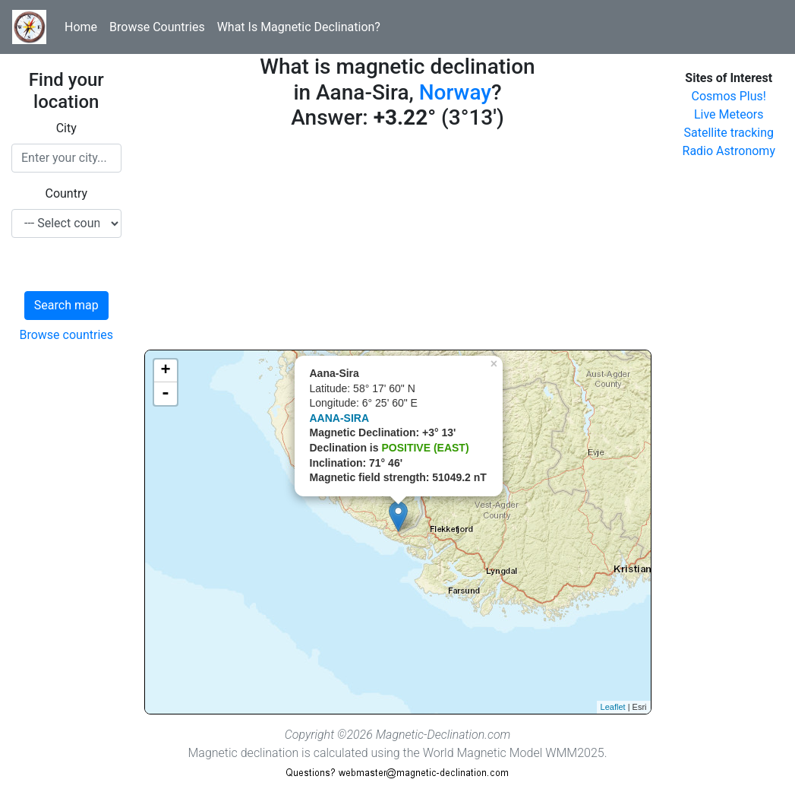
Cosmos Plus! (729, 96)
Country (66, 193)
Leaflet (613, 706)
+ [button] (165, 371)
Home (81, 27)
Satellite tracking (728, 132)
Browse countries (66, 335)
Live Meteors (729, 114)
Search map (66, 305)
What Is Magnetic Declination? (298, 27)
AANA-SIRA (340, 418)
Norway (455, 92)
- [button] (165, 393)
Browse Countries (157, 27)
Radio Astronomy (729, 151)
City (66, 128)
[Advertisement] (397, 243)
